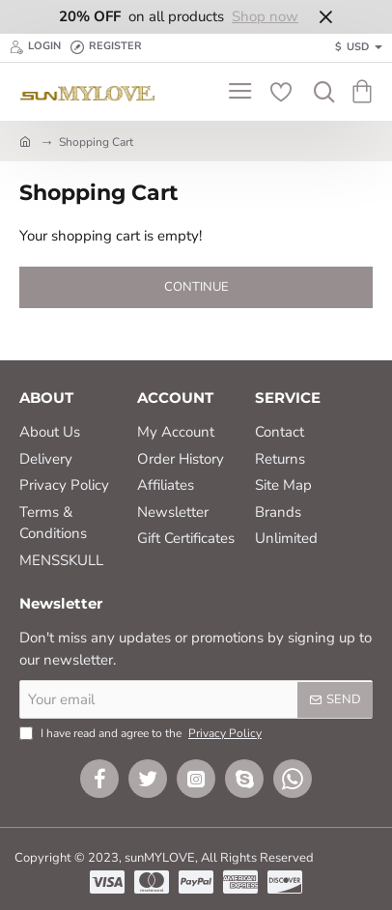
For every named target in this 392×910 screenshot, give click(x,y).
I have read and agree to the (142, 733)
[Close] (325, 16)
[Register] (106, 47)
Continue (196, 287)
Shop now (265, 16)
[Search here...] (319, 92)
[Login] (35, 47)
